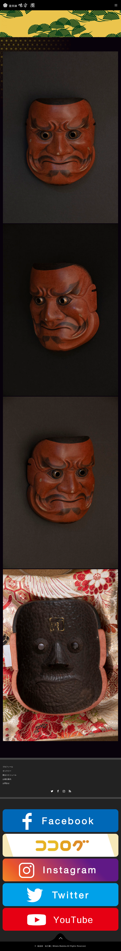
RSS (69, 790)
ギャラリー (7, 771)
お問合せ (6, 783)
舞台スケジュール (9, 775)
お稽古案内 (7, 779)
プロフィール (8, 767)
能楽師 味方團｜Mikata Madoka (52, 946)
